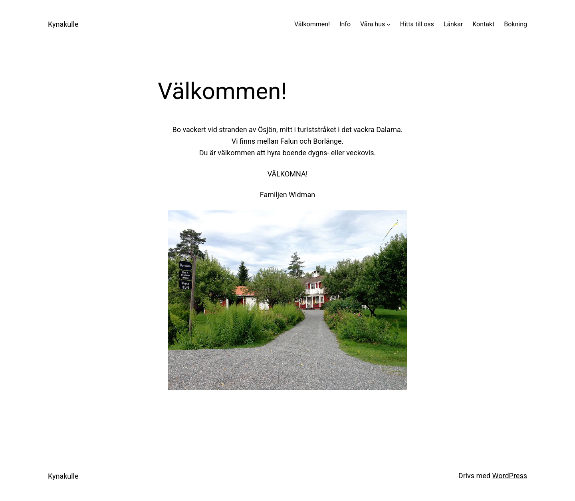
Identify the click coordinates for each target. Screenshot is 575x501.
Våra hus (372, 24)
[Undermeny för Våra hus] (389, 24)
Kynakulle (63, 24)
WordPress (509, 475)
